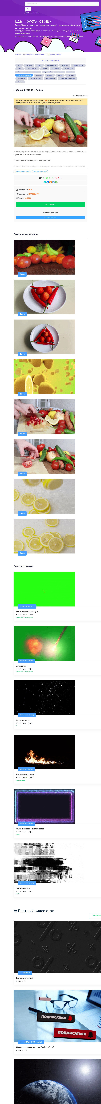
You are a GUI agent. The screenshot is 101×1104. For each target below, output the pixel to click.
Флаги (45, 68)
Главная (18, 54)
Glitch (19, 68)
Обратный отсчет (23, 72)
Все (19, 65)
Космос (49, 75)
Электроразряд (35, 78)
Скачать (50, 205)
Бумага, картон (78, 65)
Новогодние (69, 68)
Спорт (70, 72)
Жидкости (55, 68)
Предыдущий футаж (22, 171)
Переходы (21, 78)
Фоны (60, 75)
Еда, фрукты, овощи (24, 75)
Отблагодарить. (50, 218)
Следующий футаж (40, 171)
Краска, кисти (51, 65)
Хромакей (48, 72)
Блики (39, 65)
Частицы (29, 65)
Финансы (60, 72)
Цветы (20, 82)
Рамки (37, 72)
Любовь (39, 75)
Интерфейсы (50, 78)
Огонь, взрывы (32, 68)
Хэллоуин (71, 75)
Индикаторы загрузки (67, 78)
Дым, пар (65, 65)
